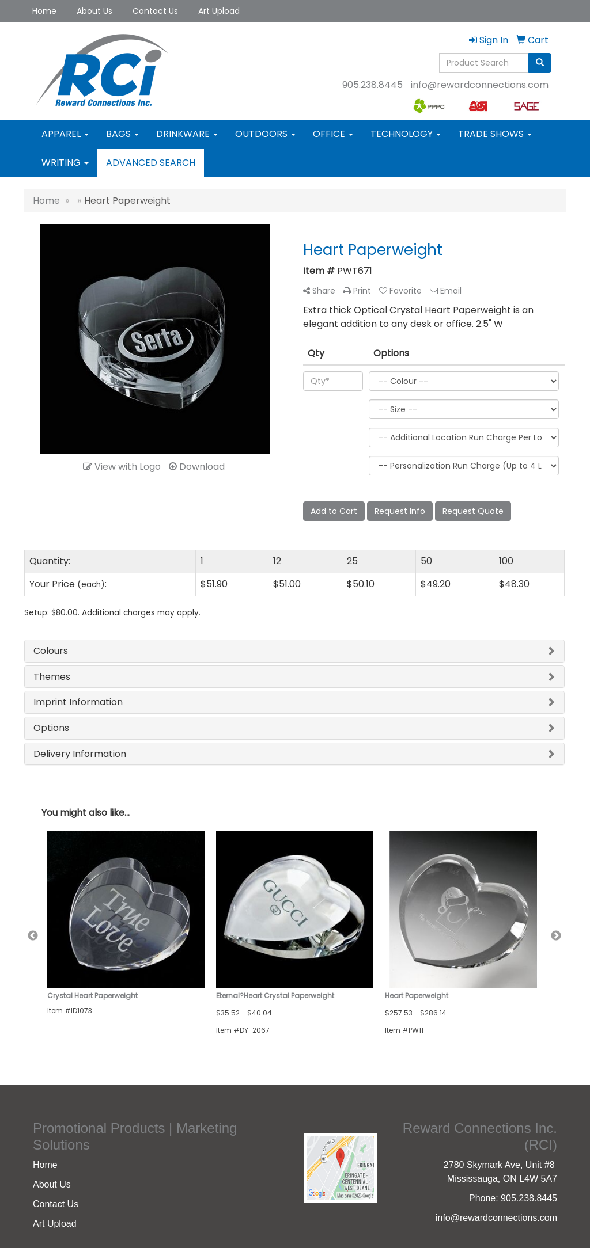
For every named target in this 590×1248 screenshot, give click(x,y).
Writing (65, 162)
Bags (122, 133)
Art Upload (219, 11)
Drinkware (187, 133)
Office (333, 133)
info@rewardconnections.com (480, 85)
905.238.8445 (372, 85)
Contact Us (155, 11)
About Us (94, 11)
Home (44, 11)
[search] (539, 63)
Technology (405, 133)
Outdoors (265, 133)
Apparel (65, 133)
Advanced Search (150, 162)
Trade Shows (495, 133)
